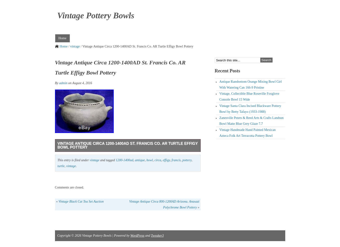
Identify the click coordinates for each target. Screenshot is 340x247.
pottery (186, 160)
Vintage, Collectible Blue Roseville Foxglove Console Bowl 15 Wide (249, 96)
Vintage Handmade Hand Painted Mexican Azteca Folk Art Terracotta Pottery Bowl (247, 132)
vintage (75, 46)
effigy (166, 160)
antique (140, 160)
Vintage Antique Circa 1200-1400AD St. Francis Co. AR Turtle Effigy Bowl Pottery (128, 145)
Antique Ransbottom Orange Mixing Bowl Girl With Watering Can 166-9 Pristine (250, 84)
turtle (61, 166)
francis (176, 160)
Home (62, 38)
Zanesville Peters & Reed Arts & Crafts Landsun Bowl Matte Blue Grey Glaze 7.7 (251, 120)
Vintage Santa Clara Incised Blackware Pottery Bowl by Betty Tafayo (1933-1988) (250, 109)
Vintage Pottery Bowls (95, 15)
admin (63, 83)
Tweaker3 (157, 235)
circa (158, 160)
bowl (149, 160)
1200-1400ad (124, 160)
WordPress (137, 235)
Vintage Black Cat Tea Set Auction (81, 201)
